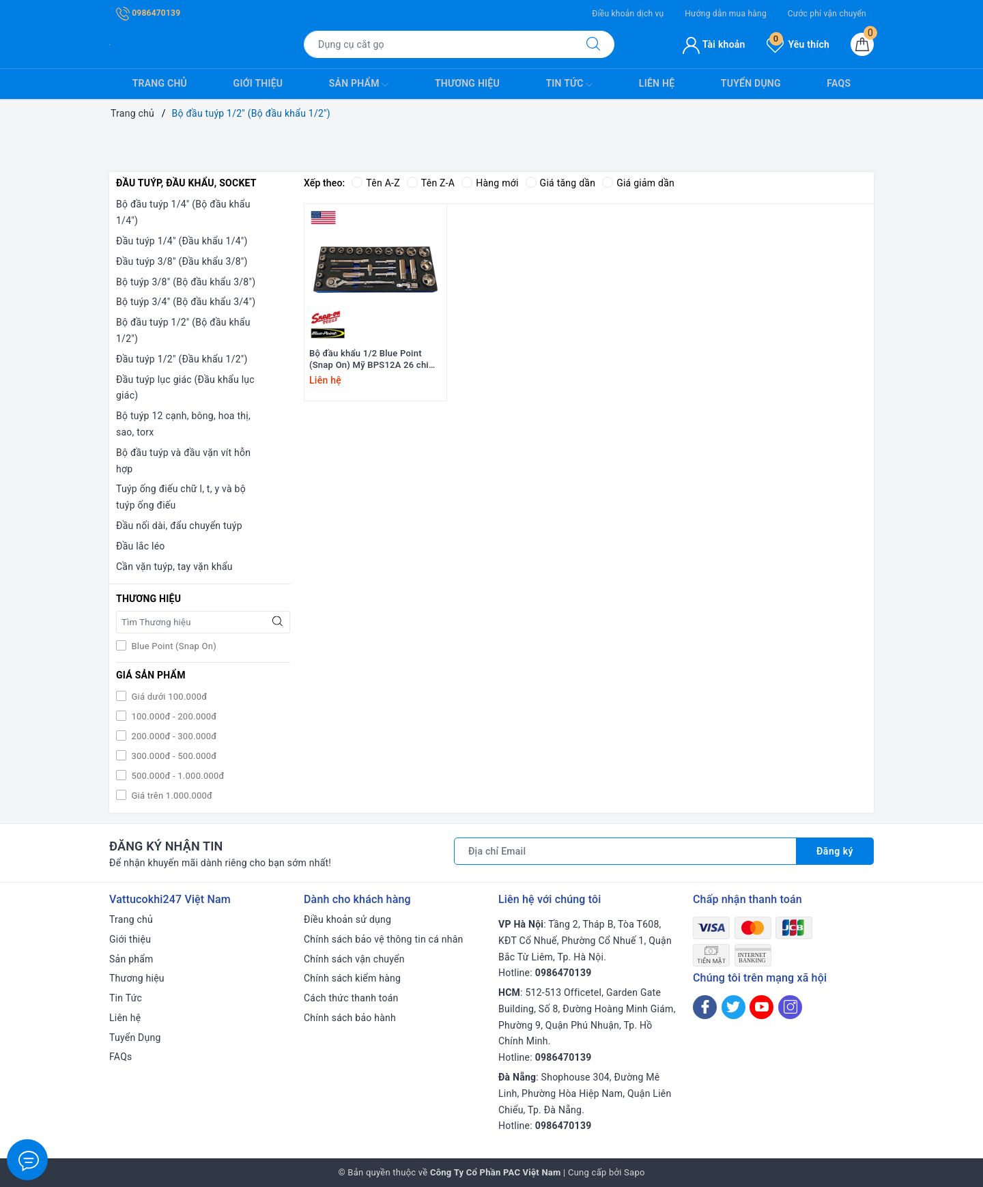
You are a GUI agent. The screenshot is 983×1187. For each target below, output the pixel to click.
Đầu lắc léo (140, 546)
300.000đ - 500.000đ (172, 756)
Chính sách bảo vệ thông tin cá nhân (384, 939)
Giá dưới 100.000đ (168, 696)
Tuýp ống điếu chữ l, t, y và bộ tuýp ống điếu (181, 497)
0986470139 (148, 13)
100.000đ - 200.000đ (172, 716)
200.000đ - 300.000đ (172, 736)
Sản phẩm (359, 84)
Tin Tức (569, 84)
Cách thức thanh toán (351, 997)
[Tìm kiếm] (593, 44)
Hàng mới (489, 182)
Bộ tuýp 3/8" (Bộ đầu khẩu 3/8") (185, 281)
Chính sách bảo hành (350, 1017)
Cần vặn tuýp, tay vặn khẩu (174, 566)
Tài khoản (714, 44)
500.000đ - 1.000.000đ (177, 776)
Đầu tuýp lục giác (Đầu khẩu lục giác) (185, 387)
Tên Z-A (431, 182)
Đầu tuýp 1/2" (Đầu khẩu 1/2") (182, 359)
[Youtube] (761, 1007)
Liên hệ (656, 83)
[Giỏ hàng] (862, 44)
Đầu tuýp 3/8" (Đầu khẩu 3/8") (182, 261)
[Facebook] (705, 1007)
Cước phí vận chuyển (827, 13)
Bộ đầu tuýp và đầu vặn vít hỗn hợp (183, 460)
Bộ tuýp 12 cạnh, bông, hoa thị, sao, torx (183, 424)
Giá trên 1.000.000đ (170, 795)
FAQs (839, 83)
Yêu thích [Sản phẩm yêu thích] (798, 44)
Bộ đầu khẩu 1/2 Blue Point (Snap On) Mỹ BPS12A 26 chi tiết (369, 359)
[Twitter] (733, 1007)
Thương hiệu (467, 83)
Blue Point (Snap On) (172, 646)
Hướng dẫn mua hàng (726, 13)
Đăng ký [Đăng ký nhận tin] (834, 851)
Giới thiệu (258, 83)
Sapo (634, 1172)
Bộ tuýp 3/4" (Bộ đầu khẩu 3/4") (185, 301)
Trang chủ (159, 83)
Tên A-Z (375, 182)
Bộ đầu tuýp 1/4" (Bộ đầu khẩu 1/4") (183, 212)
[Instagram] (790, 1007)
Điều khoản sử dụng (347, 919)
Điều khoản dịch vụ (628, 13)
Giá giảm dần (638, 182)
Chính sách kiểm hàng (352, 978)
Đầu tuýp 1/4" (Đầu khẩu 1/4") (182, 240)
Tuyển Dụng (751, 83)
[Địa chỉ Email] (625, 851)
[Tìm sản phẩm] (438, 44)
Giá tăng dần (561, 182)
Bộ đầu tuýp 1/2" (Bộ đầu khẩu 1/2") (183, 330)
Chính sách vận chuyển (354, 959)
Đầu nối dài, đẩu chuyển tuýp (179, 525)
